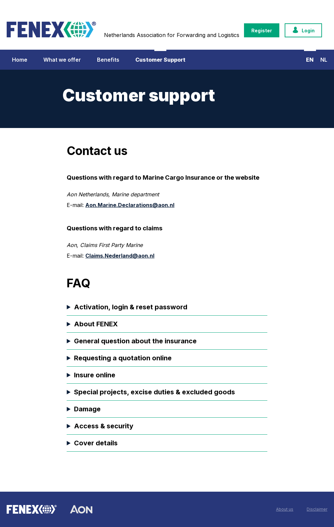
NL (323, 59)
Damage (87, 409)
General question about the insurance (135, 341)
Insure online (94, 375)
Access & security (103, 426)
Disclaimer (317, 509)
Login (303, 30)
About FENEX (96, 324)
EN (310, 59)
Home (19, 59)
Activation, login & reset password (130, 307)
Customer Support (160, 59)
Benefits (108, 59)
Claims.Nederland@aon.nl (119, 255)
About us (284, 509)
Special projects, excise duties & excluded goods (154, 392)
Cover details (96, 443)
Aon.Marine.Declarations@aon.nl (129, 205)
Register (261, 30)
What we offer (62, 59)
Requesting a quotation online (123, 358)
